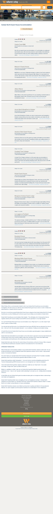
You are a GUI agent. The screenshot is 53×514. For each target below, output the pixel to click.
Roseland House (20, 236)
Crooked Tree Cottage (22, 151)
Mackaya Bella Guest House (23, 258)
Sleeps (44, 5)
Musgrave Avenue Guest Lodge (24, 196)
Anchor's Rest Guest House (23, 132)
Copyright (26, 402)
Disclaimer (26, 403)
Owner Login (26, 416)
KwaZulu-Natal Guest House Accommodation (13, 303)
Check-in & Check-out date (27, 5)
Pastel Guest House (21, 174)
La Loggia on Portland (21, 214)
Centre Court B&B (20, 44)
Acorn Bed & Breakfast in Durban (25, 109)
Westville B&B (19, 281)
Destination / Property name (6, 5)
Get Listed (26, 398)
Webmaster (26, 400)
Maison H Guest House (22, 67)
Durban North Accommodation (9, 297)
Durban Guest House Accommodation (11, 300)
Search (50, 7)
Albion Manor (19, 89)
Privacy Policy (26, 405)
